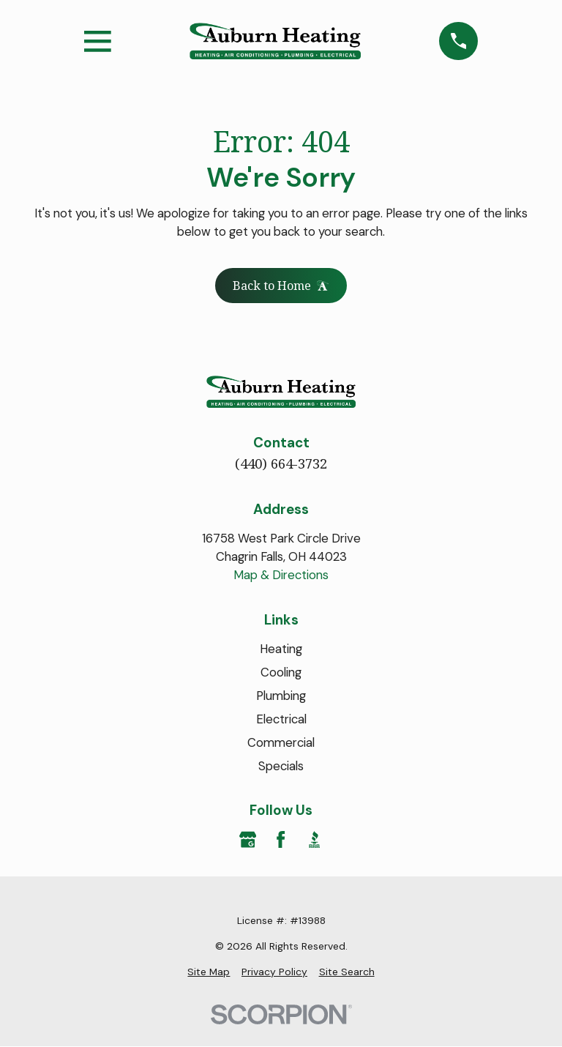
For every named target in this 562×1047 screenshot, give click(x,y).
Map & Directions (281, 576)
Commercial (281, 743)
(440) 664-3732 (281, 464)
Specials (281, 767)
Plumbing (281, 696)
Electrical (281, 720)
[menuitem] (208, 972)
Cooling (281, 673)
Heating (281, 650)
